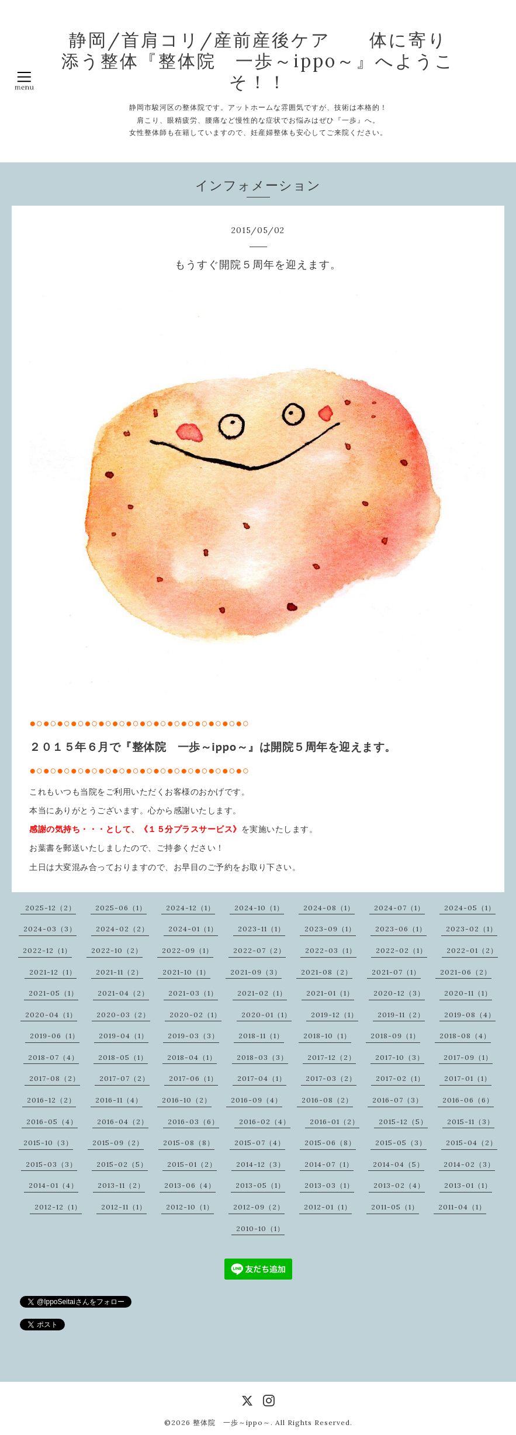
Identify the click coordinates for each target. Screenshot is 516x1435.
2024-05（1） (470, 907)
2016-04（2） (122, 1121)
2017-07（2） (124, 1078)
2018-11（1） (261, 1035)
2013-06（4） (190, 1185)
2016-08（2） (327, 1100)
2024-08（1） (329, 907)
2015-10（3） (48, 1142)
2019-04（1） (123, 1035)
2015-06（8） (330, 1142)
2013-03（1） (329, 1185)
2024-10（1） (259, 907)
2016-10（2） (187, 1100)
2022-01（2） (472, 950)
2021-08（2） (326, 972)
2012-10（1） (190, 1206)
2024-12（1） (190, 907)
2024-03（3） (50, 928)
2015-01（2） (192, 1164)
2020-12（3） (399, 993)
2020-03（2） (123, 1014)
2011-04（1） (462, 1206)
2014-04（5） (398, 1164)
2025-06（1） (121, 907)
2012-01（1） (328, 1206)
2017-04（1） (261, 1078)
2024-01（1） (193, 928)
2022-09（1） (187, 950)
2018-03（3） (262, 1057)
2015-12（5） (403, 1121)
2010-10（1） (260, 1228)
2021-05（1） (53, 993)
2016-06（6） (468, 1100)
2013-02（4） (399, 1185)
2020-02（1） (195, 1014)
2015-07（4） (259, 1142)
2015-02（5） (122, 1164)
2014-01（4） (53, 1185)
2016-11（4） (119, 1100)
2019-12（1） (334, 1014)
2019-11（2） (401, 1014)
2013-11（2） (121, 1185)
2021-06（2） (465, 972)
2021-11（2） (119, 972)
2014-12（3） (260, 1164)
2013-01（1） (468, 1185)
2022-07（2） (259, 950)
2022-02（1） (401, 950)
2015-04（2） (471, 1142)
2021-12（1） (53, 972)
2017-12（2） (331, 1057)
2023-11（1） (261, 928)
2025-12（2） (50, 907)
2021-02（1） (262, 993)
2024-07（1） (399, 907)
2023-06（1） (401, 928)
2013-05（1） (260, 1185)
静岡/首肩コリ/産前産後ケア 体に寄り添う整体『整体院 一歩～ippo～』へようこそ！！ (258, 61)
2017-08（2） (54, 1078)
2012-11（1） (124, 1206)
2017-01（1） (467, 1078)
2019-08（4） (470, 1014)
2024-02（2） (122, 928)
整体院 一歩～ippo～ (232, 1422)
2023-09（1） (330, 928)
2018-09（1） (395, 1035)
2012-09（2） (259, 1206)
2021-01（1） (330, 993)
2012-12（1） (58, 1206)
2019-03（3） (193, 1035)
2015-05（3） (401, 1142)
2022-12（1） (47, 950)
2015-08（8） (188, 1142)
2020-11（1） (468, 993)
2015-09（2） (118, 1142)
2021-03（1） (193, 993)
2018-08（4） (465, 1035)
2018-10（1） (327, 1035)
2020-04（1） (51, 1014)
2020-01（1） (266, 1014)
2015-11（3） (470, 1121)
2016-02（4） (264, 1121)
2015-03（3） (51, 1164)
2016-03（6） (193, 1121)
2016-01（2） (334, 1121)
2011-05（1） (395, 1206)
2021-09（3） (256, 972)
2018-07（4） (53, 1057)
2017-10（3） (399, 1057)
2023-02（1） (471, 928)
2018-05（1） (123, 1057)
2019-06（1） (54, 1035)
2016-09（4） (256, 1100)
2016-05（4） (52, 1121)
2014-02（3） (469, 1164)
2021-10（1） (186, 972)
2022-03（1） (330, 950)
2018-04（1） (192, 1057)
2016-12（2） (51, 1100)
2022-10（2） (117, 950)
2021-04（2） (123, 993)
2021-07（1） (396, 972)
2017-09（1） (468, 1057)
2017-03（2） (331, 1078)
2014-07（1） (329, 1164)
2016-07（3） (397, 1100)
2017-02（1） (400, 1078)
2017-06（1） (193, 1078)
